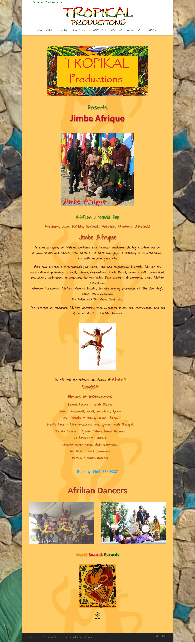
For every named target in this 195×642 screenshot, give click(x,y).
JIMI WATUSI (62, 30)
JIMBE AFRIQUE (78, 30)
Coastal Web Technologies (78, 637)
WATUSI (49, 30)
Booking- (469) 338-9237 (97, 471)
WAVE (139, 30)
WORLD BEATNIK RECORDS (121, 30)
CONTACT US (152, 30)
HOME (39, 30)
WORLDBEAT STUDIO (97, 30)
